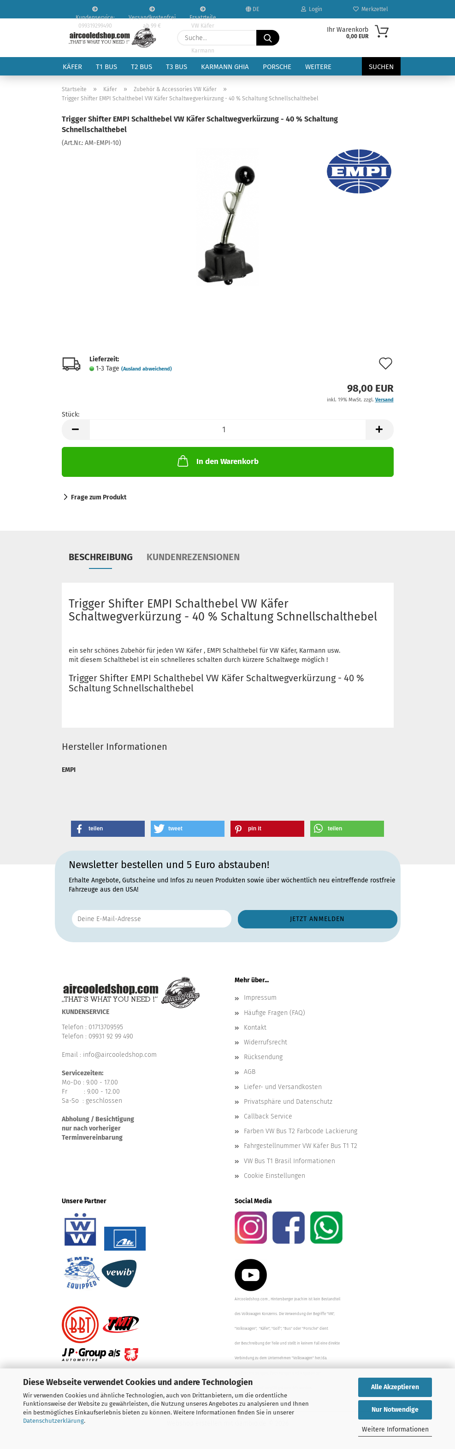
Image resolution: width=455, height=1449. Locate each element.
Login (311, 9)
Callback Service (268, 1116)
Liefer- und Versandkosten (283, 1087)
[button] (75, 429)
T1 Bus (106, 67)
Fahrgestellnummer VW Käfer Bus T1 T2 (300, 1146)
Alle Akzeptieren (395, 1387)
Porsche (277, 67)
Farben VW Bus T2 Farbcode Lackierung (300, 1131)
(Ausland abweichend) (146, 369)
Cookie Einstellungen (274, 1176)
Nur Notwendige (395, 1410)
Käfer (72, 67)
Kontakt (255, 1028)
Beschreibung (101, 556)
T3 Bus (176, 67)
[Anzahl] (227, 429)
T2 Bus (141, 67)
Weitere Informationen (395, 1429)
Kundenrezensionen (193, 556)
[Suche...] (267, 38)
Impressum (260, 998)
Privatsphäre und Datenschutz (288, 1102)
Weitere (318, 67)
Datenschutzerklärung (53, 1420)
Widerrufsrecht (265, 1042)
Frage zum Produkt (98, 497)
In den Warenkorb (217, 460)
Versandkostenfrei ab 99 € (152, 12)
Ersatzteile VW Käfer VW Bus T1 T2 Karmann (202, 12)
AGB (249, 1072)
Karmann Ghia (225, 67)
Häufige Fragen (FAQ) (274, 1013)
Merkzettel (370, 9)
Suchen (381, 67)
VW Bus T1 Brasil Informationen (289, 1161)
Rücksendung (263, 1057)
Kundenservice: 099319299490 (95, 12)
